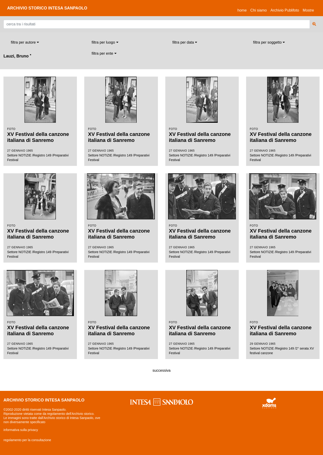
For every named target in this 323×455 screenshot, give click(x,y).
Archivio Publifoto (284, 10)
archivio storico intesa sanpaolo (47, 8)
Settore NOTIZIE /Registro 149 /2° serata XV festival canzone (283, 312)
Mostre (308, 10)
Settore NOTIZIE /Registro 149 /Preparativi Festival (40, 119)
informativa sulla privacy (20, 430)
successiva (161, 370)
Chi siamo (258, 10)
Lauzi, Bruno (17, 56)
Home (242, 9)
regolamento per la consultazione (27, 440)
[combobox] (25, 42)
